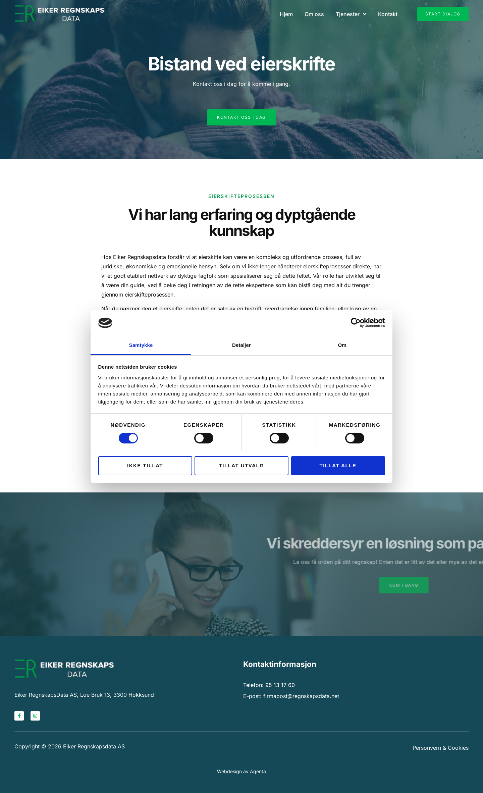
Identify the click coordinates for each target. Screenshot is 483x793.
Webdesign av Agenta (241, 771)
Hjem (286, 14)
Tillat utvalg (241, 465)
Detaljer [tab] (241, 345)
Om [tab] (342, 345)
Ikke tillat (145, 465)
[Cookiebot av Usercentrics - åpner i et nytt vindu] (355, 323)
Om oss (314, 14)
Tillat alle (338, 465)
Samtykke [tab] (141, 345)
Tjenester (351, 14)
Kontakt (387, 14)
